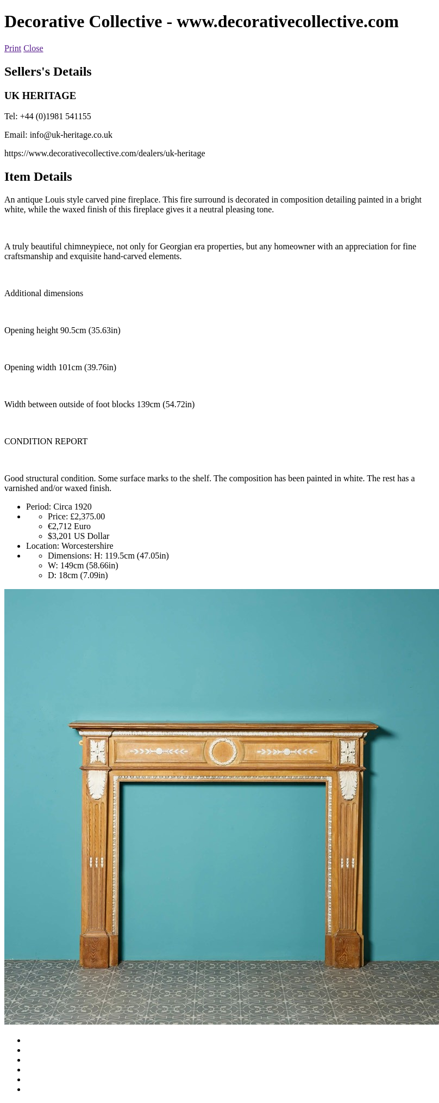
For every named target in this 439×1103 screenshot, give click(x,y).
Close (33, 48)
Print (12, 48)
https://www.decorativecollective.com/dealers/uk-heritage (104, 153)
